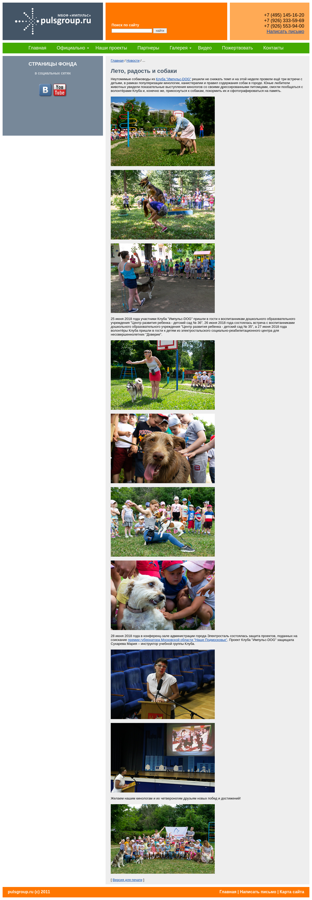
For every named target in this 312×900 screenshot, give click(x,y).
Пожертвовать (237, 48)
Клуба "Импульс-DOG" (173, 79)
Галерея (178, 48)
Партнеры (148, 48)
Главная (38, 48)
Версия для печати (127, 880)
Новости (132, 60)
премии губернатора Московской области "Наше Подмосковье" (177, 640)
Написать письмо (285, 31)
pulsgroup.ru (21, 892)
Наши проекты (111, 48)
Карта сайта (292, 892)
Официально (71, 48)
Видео (205, 48)
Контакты (273, 48)
